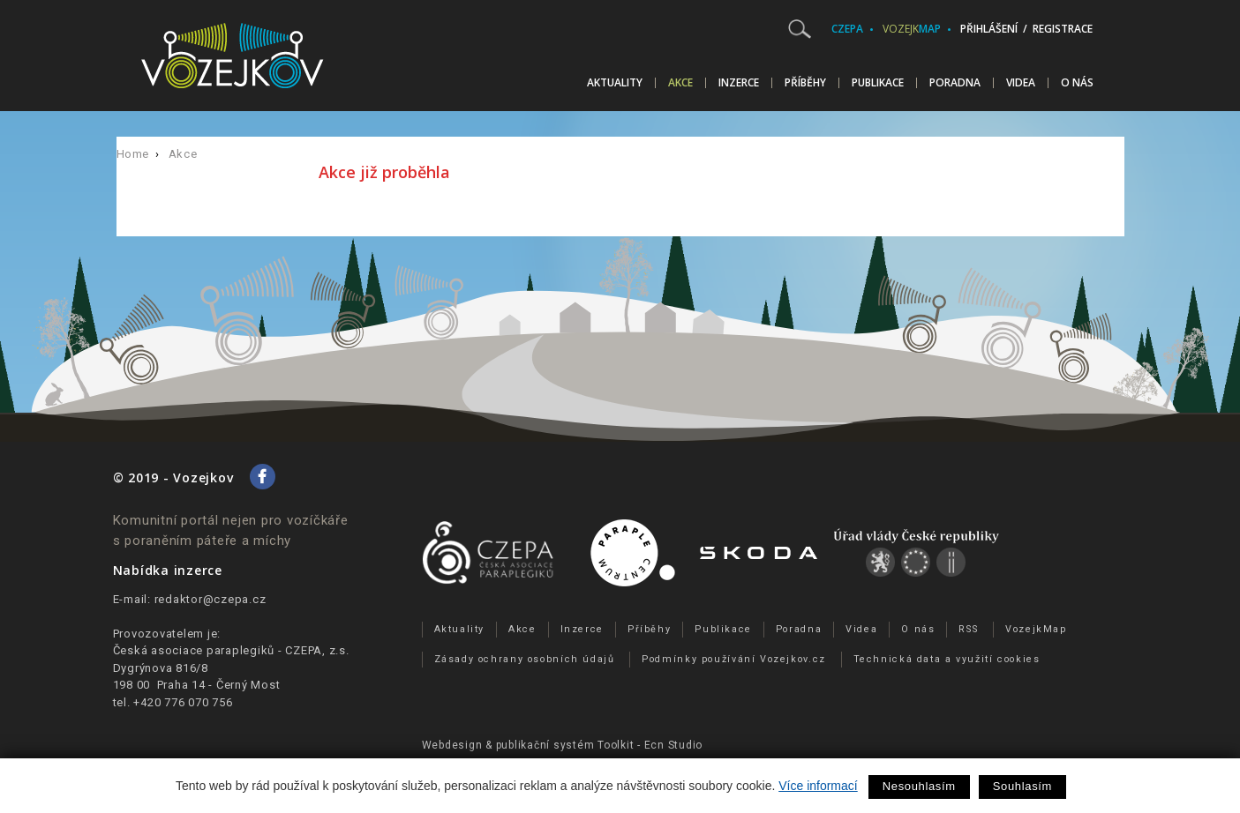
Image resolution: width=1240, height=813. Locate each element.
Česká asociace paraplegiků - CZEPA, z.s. (231, 650)
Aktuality (615, 83)
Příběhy (805, 83)
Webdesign (452, 745)
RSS (968, 629)
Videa (1020, 83)
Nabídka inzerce (167, 570)
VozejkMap (1036, 629)
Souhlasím (1022, 786)
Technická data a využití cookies (947, 659)
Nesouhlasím (919, 786)
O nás (1077, 83)
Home (133, 153)
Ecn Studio (673, 745)
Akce (680, 83)
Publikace (878, 83)
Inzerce (738, 83)
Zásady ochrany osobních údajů (524, 659)
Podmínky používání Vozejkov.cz (734, 659)
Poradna (955, 83)
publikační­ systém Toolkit (565, 745)
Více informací (817, 786)
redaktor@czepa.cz (210, 599)
